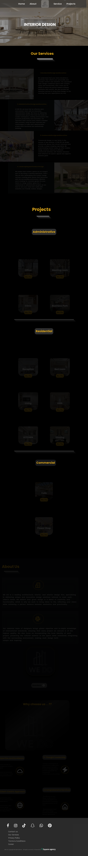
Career (11, 844)
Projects (69, 3)
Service (56, 3)
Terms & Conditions (16, 841)
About (31, 3)
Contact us (13, 831)
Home (20, 3)
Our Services (13, 835)
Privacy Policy (14, 838)
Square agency (48, 849)
